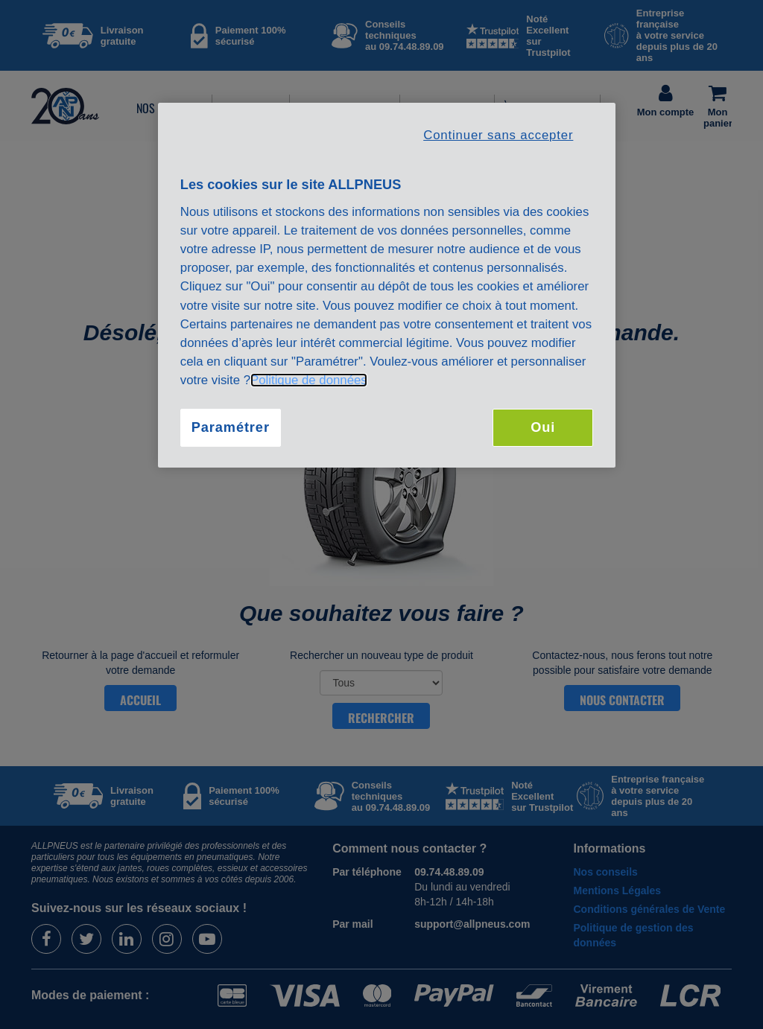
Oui (543, 427)
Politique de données (308, 380)
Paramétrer (230, 427)
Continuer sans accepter (498, 135)
